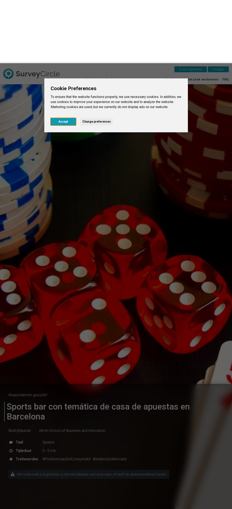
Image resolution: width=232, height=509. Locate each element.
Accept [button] (63, 58)
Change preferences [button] (96, 58)
